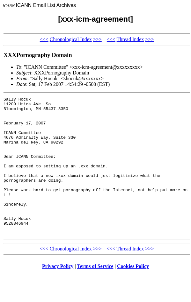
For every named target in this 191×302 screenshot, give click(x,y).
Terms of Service (95, 294)
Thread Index (130, 39)
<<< (44, 39)
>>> (97, 39)
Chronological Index (71, 39)
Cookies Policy (133, 294)
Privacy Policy (57, 294)
